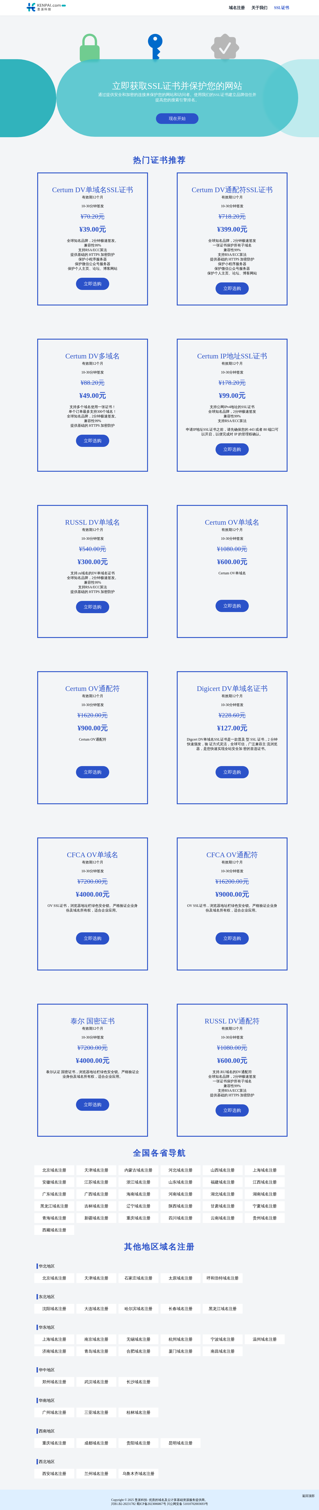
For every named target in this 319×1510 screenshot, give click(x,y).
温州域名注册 (265, 1339)
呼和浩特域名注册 (223, 1277)
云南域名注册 (223, 1217)
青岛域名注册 (96, 1351)
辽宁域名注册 (138, 1205)
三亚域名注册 (96, 1412)
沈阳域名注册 (54, 1308)
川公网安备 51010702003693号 (187, 1503)
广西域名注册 (96, 1193)
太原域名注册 (181, 1277)
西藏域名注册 (54, 1229)
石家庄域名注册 (138, 1277)
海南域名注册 (138, 1193)
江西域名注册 (265, 1181)
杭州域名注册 (181, 1339)
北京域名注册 (54, 1170)
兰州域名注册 (96, 1473)
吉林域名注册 (96, 1205)
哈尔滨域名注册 (138, 1308)
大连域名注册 (96, 1308)
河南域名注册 (181, 1193)
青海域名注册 (54, 1217)
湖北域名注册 (223, 1193)
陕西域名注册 (181, 1205)
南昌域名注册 (223, 1351)
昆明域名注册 (181, 1442)
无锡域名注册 (138, 1339)
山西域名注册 (223, 1170)
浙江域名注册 (138, 1181)
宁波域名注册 (223, 1339)
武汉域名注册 (96, 1381)
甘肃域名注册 (223, 1205)
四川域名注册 (181, 1217)
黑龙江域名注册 (54, 1205)
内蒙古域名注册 (138, 1170)
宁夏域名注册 (265, 1205)
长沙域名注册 (138, 1381)
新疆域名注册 (96, 1217)
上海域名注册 (265, 1170)
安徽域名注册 (54, 1181)
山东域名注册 (181, 1181)
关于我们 (259, 7)
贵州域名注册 (265, 1217)
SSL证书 (281, 7)
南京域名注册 (96, 1339)
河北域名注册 (181, 1170)
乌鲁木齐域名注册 (138, 1473)
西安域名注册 (54, 1473)
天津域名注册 (96, 1170)
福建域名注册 (223, 1181)
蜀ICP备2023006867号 (151, 1503)
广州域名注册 (54, 1412)
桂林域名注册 (138, 1412)
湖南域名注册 (265, 1193)
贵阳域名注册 (138, 1442)
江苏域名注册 (96, 1181)
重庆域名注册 (138, 1217)
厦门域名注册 (181, 1351)
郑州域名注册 (54, 1381)
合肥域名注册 (138, 1351)
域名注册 (237, 7)
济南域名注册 (54, 1351)
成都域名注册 (96, 1442)
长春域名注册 (181, 1308)
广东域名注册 (54, 1193)
